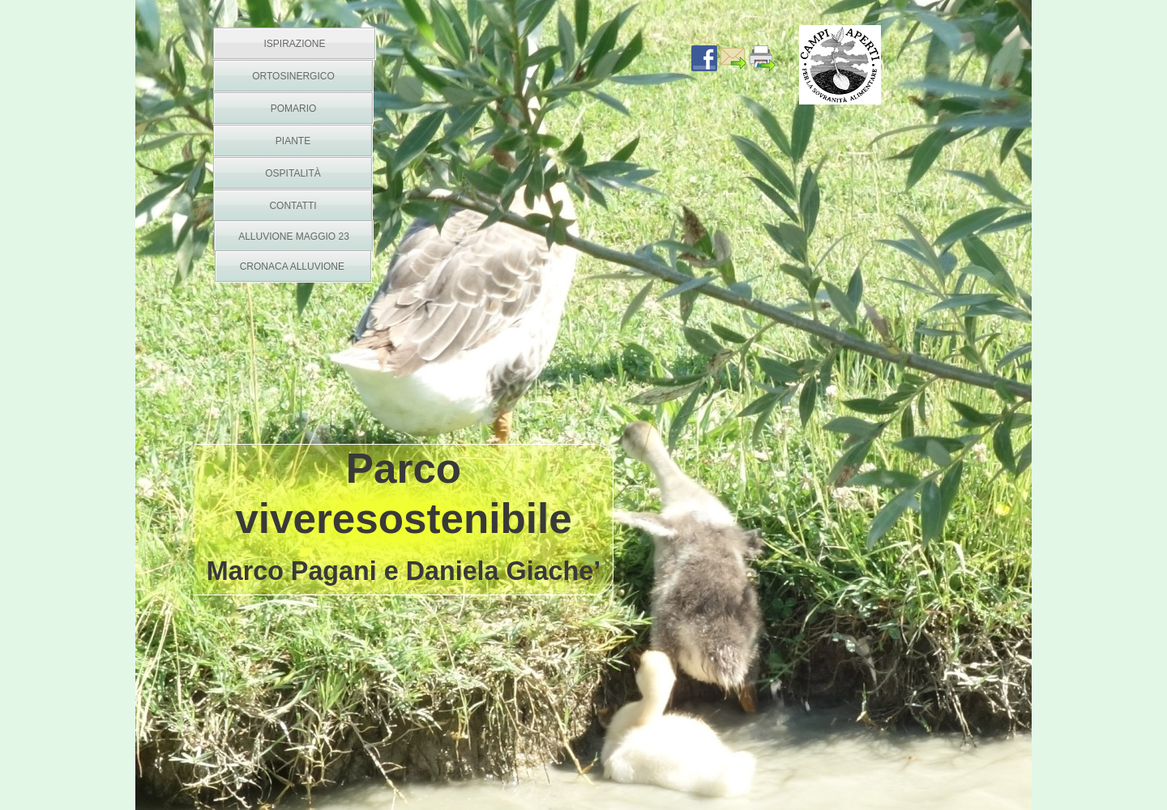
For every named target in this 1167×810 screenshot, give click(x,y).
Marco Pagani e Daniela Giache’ (404, 571)
